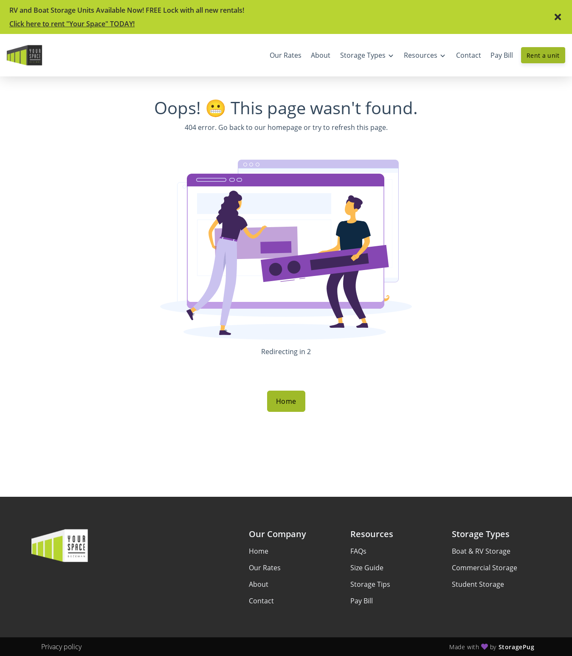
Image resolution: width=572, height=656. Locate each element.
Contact (261, 600)
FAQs (358, 551)
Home (286, 401)
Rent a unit (543, 55)
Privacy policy (61, 646)
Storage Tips (370, 584)
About (258, 584)
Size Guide (366, 567)
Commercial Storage (484, 567)
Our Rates (265, 567)
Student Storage (478, 584)
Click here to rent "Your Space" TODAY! (72, 23)
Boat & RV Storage (481, 551)
